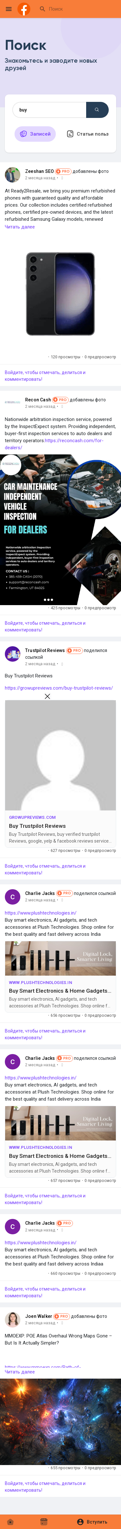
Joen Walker (38, 1316)
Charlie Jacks (40, 893)
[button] (94, 1522)
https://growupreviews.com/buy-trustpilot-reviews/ (59, 688)
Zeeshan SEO (39, 171)
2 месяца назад (40, 177)
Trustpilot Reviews (45, 650)
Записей (35, 134)
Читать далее (20, 227)
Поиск (97, 109)
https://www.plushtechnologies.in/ (40, 913)
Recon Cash (38, 399)
